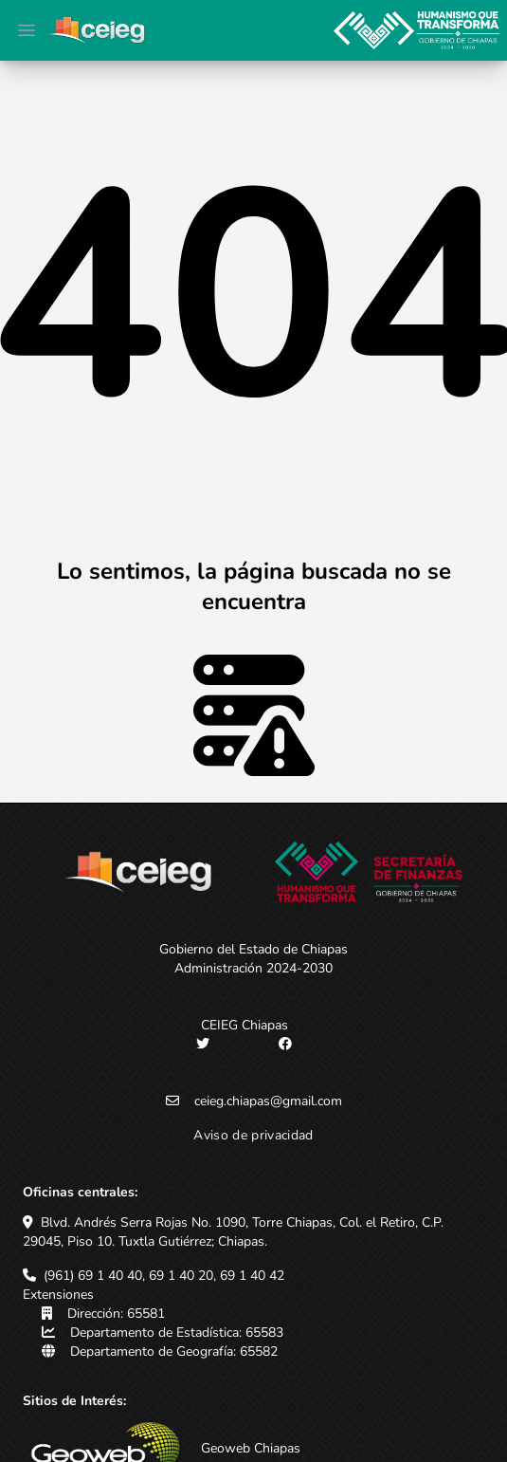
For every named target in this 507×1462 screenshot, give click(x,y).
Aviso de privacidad (253, 1135)
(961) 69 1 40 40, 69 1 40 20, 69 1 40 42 (164, 1276)
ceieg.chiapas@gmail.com (268, 1101)
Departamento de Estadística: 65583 (176, 1332)
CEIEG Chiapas (244, 1025)
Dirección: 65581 (116, 1314)
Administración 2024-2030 (253, 968)
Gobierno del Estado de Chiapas (253, 949)
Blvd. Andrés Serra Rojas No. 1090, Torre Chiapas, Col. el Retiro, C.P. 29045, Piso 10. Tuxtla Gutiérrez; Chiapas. (233, 1231)
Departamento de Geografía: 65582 (174, 1351)
